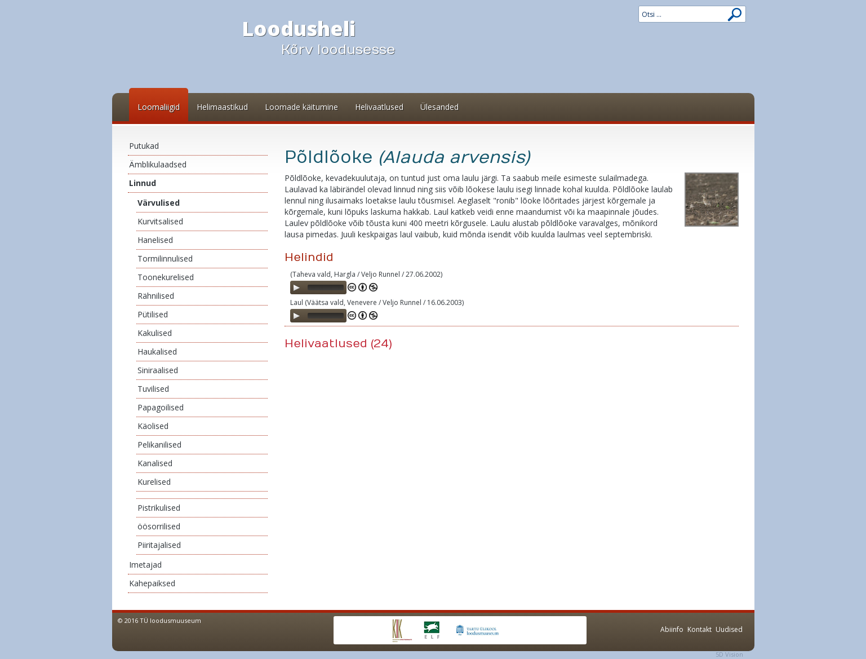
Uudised (729, 629)
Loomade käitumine (301, 106)
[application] (318, 287)
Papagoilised (160, 407)
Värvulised (158, 202)
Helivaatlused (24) (338, 343)
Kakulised (154, 333)
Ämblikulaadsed (157, 164)
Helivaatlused (379, 106)
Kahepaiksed (152, 583)
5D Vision (729, 654)
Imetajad (145, 564)
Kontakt (699, 629)
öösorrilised (158, 526)
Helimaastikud (222, 106)
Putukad (144, 145)
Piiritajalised (159, 544)
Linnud (142, 183)
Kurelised (154, 481)
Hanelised (155, 240)
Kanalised (154, 463)
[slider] (326, 287)
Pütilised (152, 314)
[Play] (296, 287)
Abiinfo (671, 629)
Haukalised (157, 351)
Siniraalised (157, 370)
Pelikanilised (159, 444)
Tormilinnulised (165, 258)
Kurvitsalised (160, 221)
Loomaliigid (158, 106)
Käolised (152, 426)
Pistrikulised (158, 507)
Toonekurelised (165, 277)
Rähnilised (155, 295)
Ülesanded (439, 106)
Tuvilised (153, 388)
